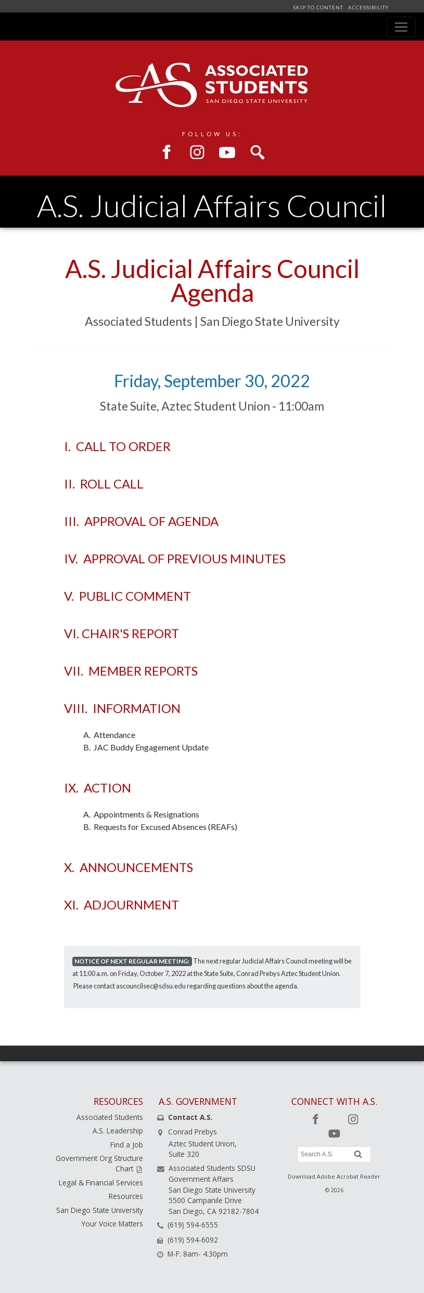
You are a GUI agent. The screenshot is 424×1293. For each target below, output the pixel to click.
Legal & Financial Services (101, 1183)
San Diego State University (99, 1210)
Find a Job (126, 1145)
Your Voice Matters (112, 1224)
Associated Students (109, 1117)
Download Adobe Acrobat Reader (334, 1176)
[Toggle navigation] (401, 27)
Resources (126, 1196)
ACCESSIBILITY (367, 7)
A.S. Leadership (118, 1131)
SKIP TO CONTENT (319, 7)
